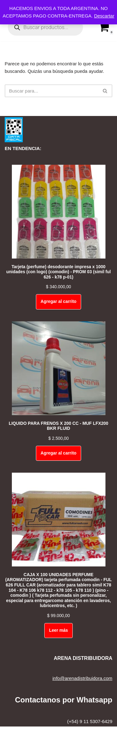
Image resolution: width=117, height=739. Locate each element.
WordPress (78, 732)
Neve (32, 732)
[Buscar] (51, 90)
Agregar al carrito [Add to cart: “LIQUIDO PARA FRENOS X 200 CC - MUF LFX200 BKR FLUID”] (58, 453)
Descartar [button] (104, 15)
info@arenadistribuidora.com (82, 678)
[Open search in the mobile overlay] (45, 27)
